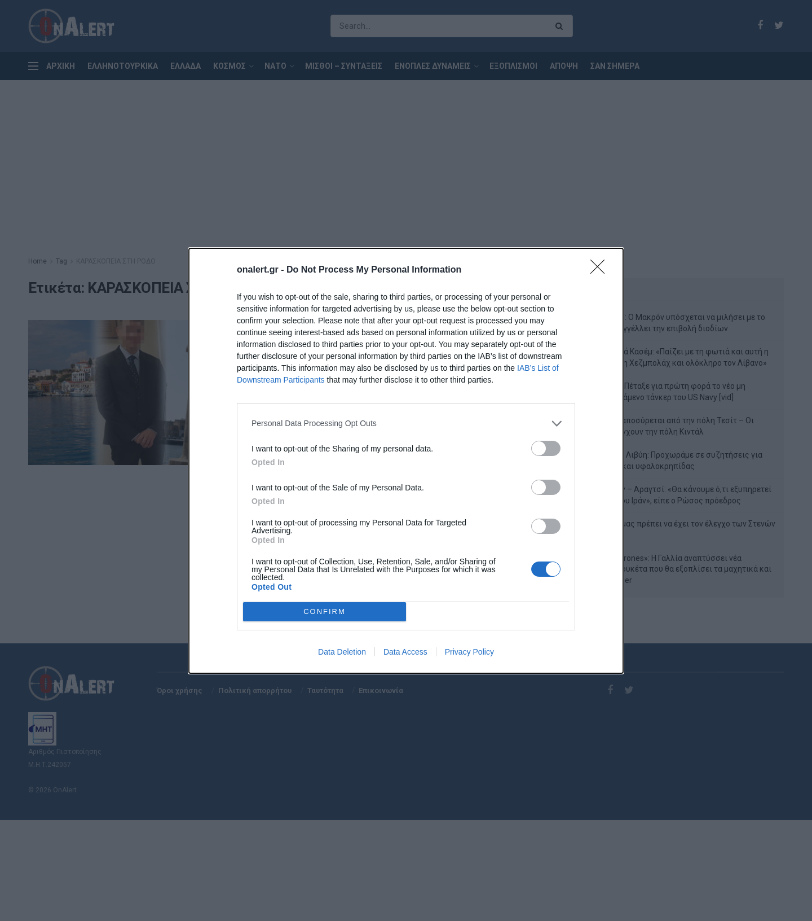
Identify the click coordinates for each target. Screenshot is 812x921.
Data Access (405, 651)
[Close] (601, 270)
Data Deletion (342, 651)
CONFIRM (324, 611)
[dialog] (406, 460)
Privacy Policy (469, 651)
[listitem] (406, 423)
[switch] (546, 448)
